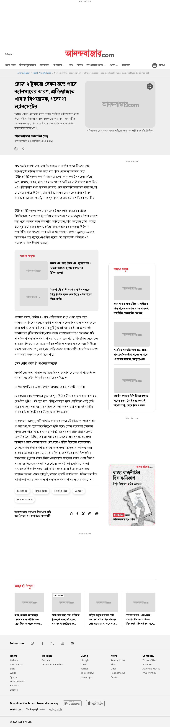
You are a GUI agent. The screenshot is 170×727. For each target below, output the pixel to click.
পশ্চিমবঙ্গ (58, 65)
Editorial (46, 660)
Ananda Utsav (118, 660)
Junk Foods (41, 490)
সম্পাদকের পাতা (96, 65)
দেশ (71, 65)
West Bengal (16, 664)
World (13, 672)
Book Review (87, 672)
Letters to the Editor (52, 664)
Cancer (78, 490)
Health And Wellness (42, 73)
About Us (147, 664)
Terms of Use (149, 660)
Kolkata (14, 660)
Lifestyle (84, 660)
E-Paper (9, 54)
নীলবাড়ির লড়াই (27, 65)
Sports (13, 677)
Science (14, 689)
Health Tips (60, 490)
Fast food (22, 490)
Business (14, 685)
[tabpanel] (131, 495)
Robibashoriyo (118, 672)
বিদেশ (80, 65)
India (12, 668)
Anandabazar (24, 73)
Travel (83, 664)
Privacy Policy (149, 672)
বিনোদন (126, 65)
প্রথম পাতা (10, 65)
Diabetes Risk (24, 499)
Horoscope (86, 677)
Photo (114, 664)
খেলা (114, 65)
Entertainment (17, 681)
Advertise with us (151, 668)
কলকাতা (44, 65)
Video (113, 668)
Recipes (84, 668)
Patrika (114, 677)
